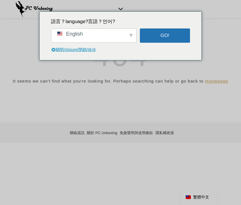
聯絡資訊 (77, 133)
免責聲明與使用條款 (136, 133)
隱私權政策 (165, 133)
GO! (164, 35)
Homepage (216, 81)
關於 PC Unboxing (102, 133)
